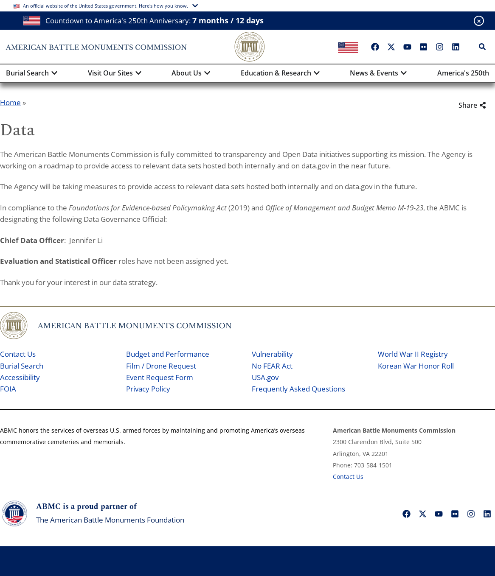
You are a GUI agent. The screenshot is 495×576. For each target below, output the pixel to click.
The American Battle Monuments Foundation (110, 520)
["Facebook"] (375, 47)
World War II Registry (413, 354)
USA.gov (265, 377)
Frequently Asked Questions (298, 389)
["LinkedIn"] (455, 47)
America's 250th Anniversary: (142, 20)
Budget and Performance (167, 354)
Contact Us (18, 354)
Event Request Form (159, 377)
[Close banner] (479, 21)
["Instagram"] (439, 47)
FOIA (8, 389)
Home (10, 102)
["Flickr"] (423, 47)
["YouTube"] (407, 47)
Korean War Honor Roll (416, 366)
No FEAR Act (272, 366)
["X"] (391, 47)
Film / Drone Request (161, 366)
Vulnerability (272, 354)
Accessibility (20, 377)
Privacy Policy (148, 389)
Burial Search (21, 366)
